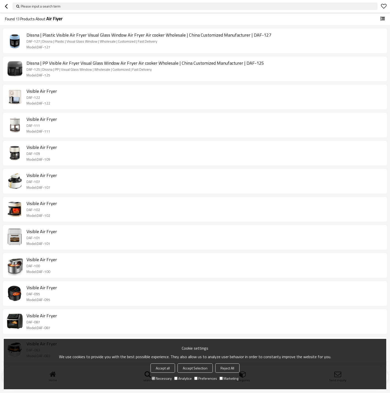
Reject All (227, 368)
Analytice (183, 378)
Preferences (205, 378)
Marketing (229, 378)
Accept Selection (195, 368)
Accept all (163, 368)
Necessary (162, 378)
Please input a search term (40, 6)
